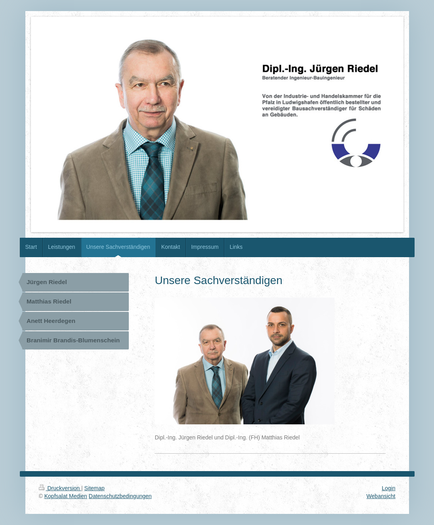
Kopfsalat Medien (65, 496)
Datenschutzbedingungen (120, 496)
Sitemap (94, 488)
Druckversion (60, 488)
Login (388, 488)
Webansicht (381, 496)
